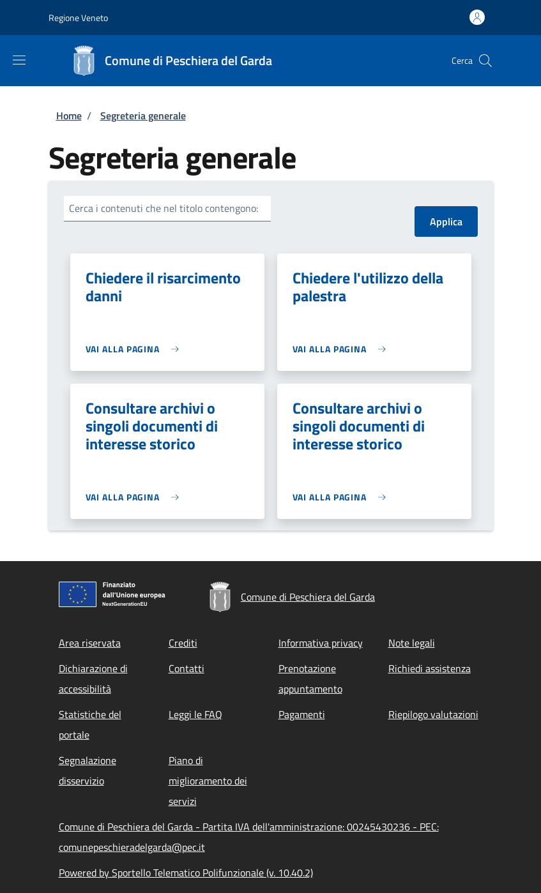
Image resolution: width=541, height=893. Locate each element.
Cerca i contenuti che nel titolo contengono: (163, 208)
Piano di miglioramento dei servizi (208, 781)
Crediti (183, 642)
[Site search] (485, 60)
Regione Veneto (78, 17)
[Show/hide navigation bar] (19, 60)
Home (69, 115)
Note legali (411, 642)
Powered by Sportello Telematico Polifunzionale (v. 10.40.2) (186, 872)
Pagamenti (301, 714)
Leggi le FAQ (195, 714)
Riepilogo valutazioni (433, 714)
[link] (136, 349)
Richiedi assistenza (429, 668)
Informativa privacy (320, 642)
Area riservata (90, 642)
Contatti (186, 668)
